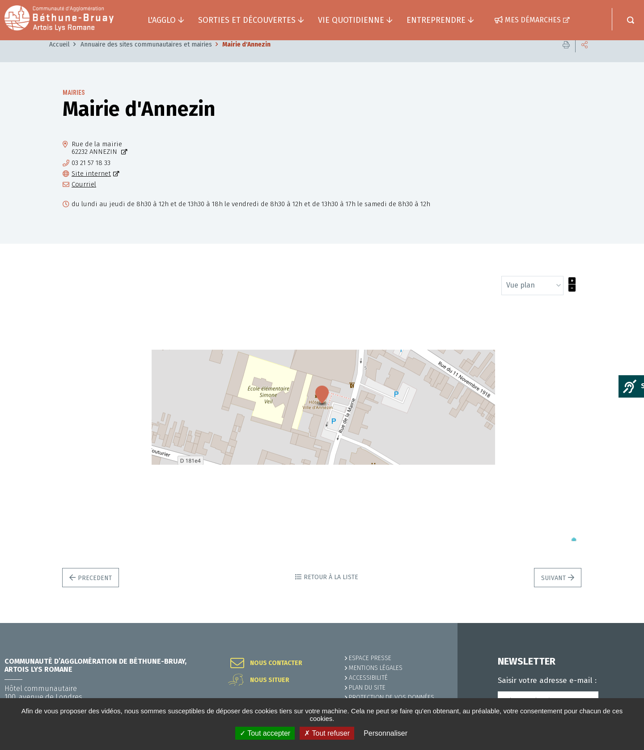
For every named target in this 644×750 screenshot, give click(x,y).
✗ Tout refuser (327, 733)
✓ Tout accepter (265, 733)
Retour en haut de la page (617, 623)
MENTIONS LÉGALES (375, 668)
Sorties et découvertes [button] (247, 20)
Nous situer (269, 680)
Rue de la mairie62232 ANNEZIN (97, 161)
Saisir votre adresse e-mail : (547, 680)
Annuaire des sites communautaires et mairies (146, 58)
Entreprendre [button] (436, 20)
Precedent (95, 591)
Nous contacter (276, 663)
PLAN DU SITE (367, 687)
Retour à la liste (331, 590)
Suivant (553, 591)
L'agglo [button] (162, 20)
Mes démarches (533, 20)
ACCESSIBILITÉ (368, 678)
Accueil (59, 58)
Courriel (84, 198)
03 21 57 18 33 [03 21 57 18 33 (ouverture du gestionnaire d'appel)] (91, 176)
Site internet (91, 187)
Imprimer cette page (566, 58)
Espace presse (370, 658)
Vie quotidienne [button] (351, 20)
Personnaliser (385, 733)
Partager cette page (584, 58)
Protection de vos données (391, 697)
